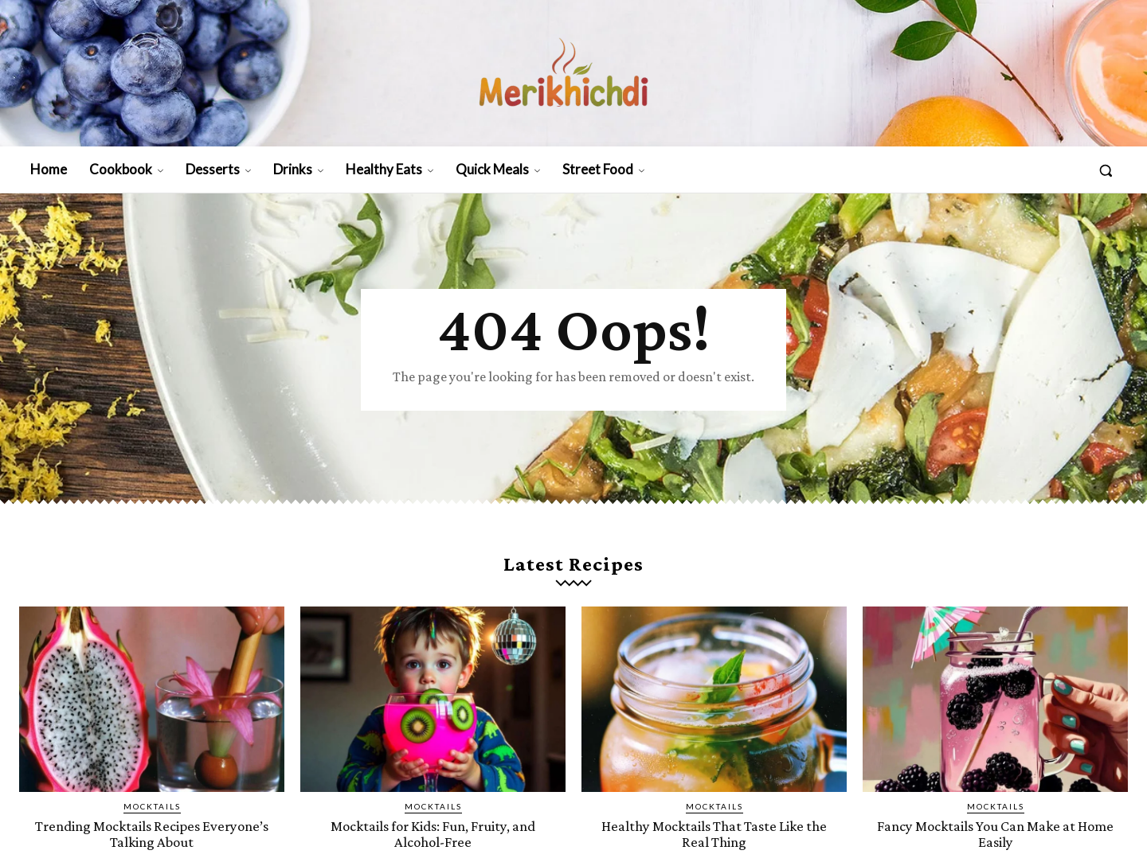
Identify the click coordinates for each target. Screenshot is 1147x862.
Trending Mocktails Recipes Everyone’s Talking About (151, 833)
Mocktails (152, 806)
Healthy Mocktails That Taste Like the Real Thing (714, 833)
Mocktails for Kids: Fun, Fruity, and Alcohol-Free (433, 833)
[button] (1105, 170)
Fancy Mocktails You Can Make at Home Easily (995, 833)
